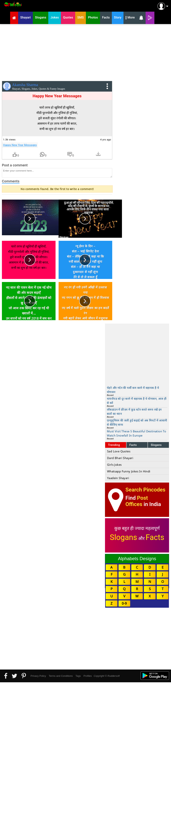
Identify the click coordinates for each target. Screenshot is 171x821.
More (130, 17)
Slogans (156, 445)
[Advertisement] (85, 51)
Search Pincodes (145, 490)
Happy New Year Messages (20, 145)
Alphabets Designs (137, 558)
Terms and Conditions (61, 675)
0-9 (124, 603)
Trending (114, 445)
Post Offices (136, 501)
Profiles (87, 675)
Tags (78, 675)
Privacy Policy (38, 675)
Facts (133, 445)
